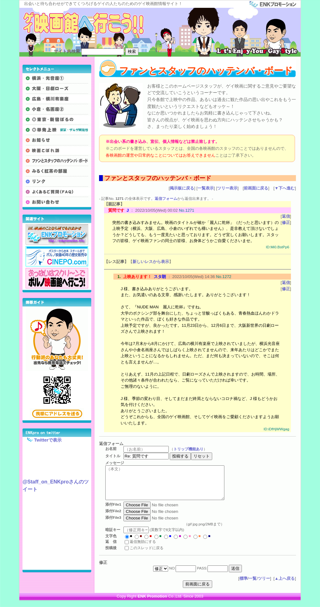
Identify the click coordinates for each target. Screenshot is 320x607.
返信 (286, 216)
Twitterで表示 (42, 440)
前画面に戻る (256, 188)
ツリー (264, 585)
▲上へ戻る (285, 585)
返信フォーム (166, 198)
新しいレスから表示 (150, 261)
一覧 (252, 585)
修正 (286, 222)
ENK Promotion (152, 602)
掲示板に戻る (182, 188)
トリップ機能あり (191, 449)
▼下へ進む (285, 188)
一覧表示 (206, 188)
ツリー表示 (227, 188)
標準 (243, 585)
